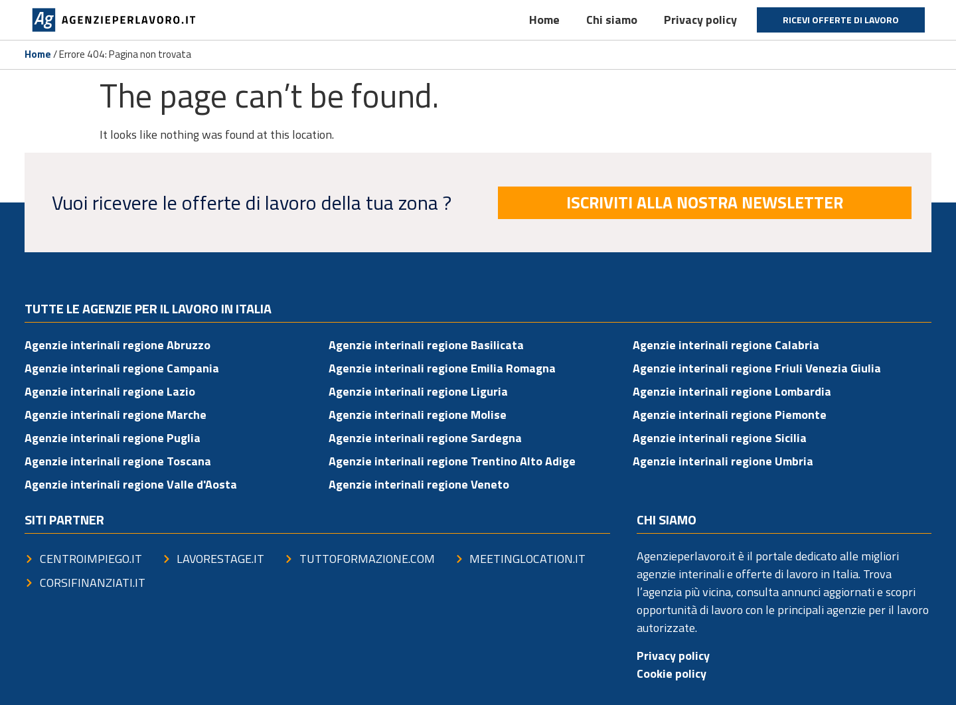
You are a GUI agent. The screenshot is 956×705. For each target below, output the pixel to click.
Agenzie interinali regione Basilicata (426, 345)
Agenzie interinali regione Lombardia (732, 391)
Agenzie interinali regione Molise (418, 415)
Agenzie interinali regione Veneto (419, 484)
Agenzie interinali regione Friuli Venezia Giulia (757, 368)
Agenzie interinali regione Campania (122, 368)
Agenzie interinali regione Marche (115, 415)
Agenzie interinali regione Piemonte (730, 415)
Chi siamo (611, 20)
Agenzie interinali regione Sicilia (720, 438)
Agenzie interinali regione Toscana (118, 461)
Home (544, 20)
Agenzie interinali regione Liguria (418, 391)
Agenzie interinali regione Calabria (726, 345)
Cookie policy (671, 673)
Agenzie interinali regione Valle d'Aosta (131, 484)
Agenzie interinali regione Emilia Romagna (442, 368)
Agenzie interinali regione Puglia (112, 438)
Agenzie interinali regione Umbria (723, 461)
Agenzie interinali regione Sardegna (425, 438)
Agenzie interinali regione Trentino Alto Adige (452, 461)
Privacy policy (700, 20)
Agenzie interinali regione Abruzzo (117, 345)
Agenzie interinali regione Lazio (110, 391)
